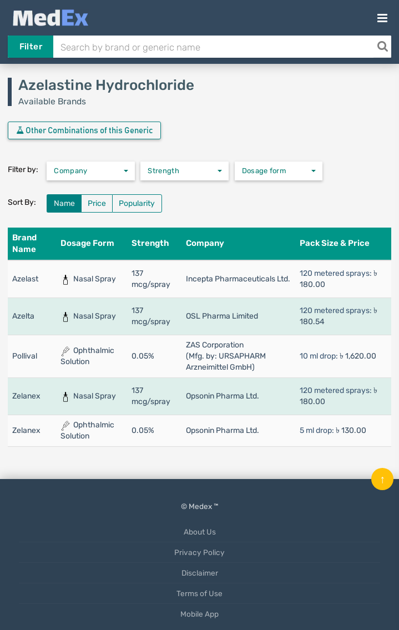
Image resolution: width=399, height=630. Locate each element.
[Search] (382, 47)
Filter (30, 47)
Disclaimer (199, 572)
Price (97, 203)
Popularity (137, 203)
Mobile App (199, 613)
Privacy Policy (199, 552)
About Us (200, 531)
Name (64, 203)
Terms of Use (199, 593)
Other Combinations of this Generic (84, 130)
